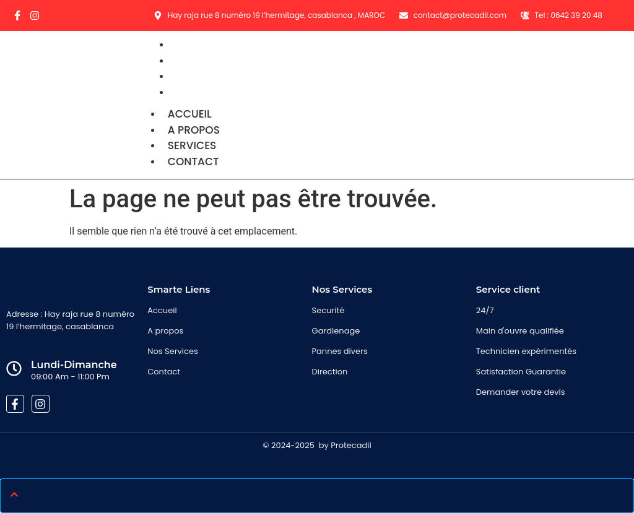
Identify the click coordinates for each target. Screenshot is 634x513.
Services (192, 145)
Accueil (190, 113)
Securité (328, 310)
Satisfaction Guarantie (521, 371)
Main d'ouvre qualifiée (520, 331)
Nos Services (172, 351)
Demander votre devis (520, 392)
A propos (194, 130)
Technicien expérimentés (526, 351)
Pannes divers (340, 351)
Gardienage (336, 331)
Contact (201, 92)
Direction (330, 371)
